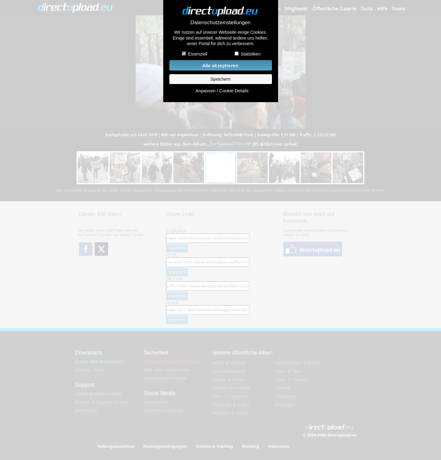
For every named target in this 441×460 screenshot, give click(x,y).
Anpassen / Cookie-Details (221, 90)
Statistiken (251, 54)
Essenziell (197, 54)
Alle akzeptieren (220, 65)
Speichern (220, 79)
